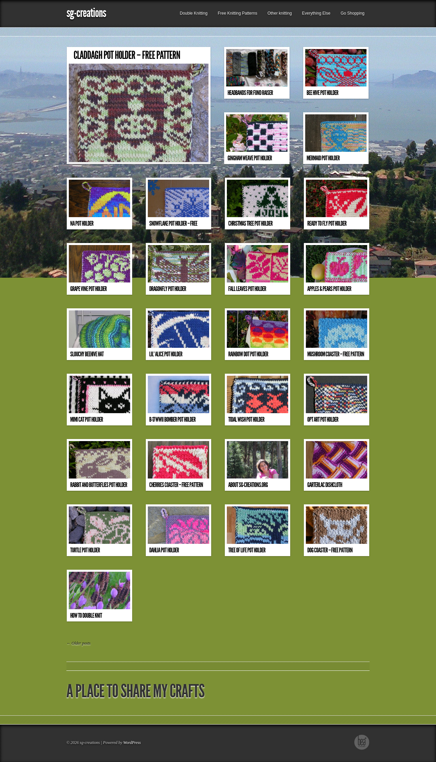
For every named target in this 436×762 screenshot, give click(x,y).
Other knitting (279, 13)
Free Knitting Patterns (237, 13)
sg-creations (86, 12)
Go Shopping (352, 13)
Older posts (78, 643)
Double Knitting (193, 13)
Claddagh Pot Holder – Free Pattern (127, 55)
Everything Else (316, 13)
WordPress (132, 742)
